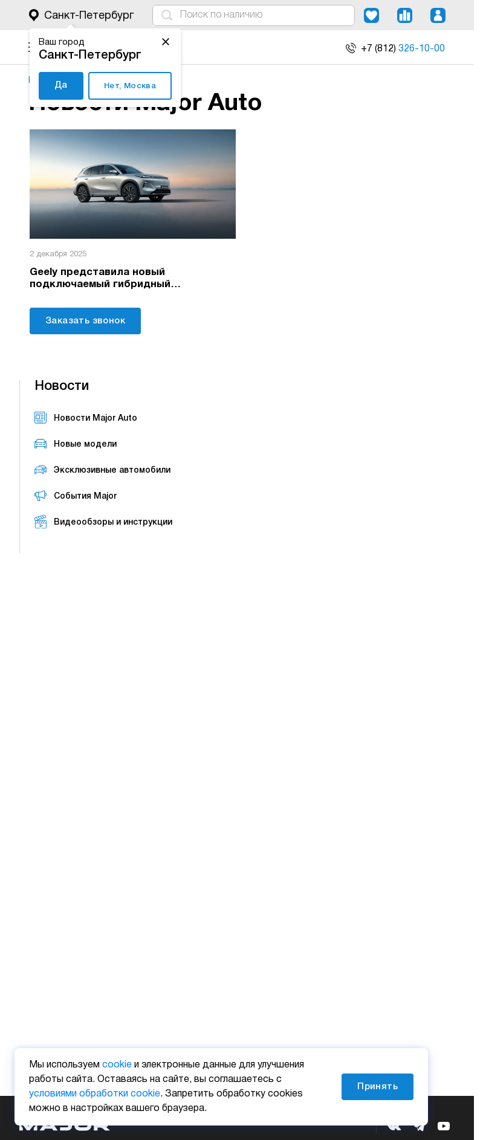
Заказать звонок (85, 319)
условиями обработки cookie (94, 1094)
